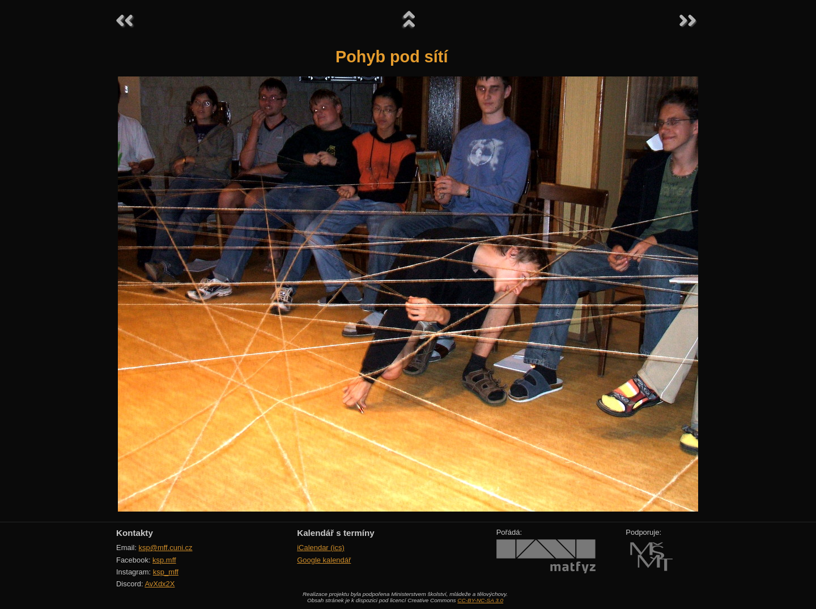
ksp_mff (165, 572)
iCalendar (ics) (321, 547)
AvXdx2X (159, 584)
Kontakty (134, 533)
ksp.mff (164, 560)
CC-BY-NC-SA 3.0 (480, 600)
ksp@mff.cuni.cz (166, 547)
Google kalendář (324, 560)
